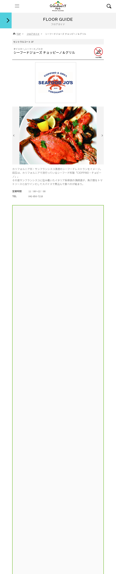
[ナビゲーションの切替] (17, 6)
